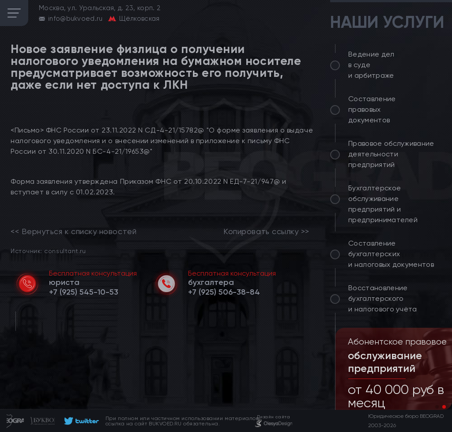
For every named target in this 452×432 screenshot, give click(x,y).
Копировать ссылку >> (266, 231)
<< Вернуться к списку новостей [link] (73, 231)
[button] (437, 407)
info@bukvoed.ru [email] (75, 18)
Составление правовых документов (372, 109)
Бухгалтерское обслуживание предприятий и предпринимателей (383, 204)
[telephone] (83, 292)
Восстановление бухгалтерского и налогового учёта (382, 298)
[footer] (80, 421)
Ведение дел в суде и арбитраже (371, 65)
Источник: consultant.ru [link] (48, 250)
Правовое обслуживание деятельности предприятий (391, 154)
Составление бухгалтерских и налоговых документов (391, 254)
